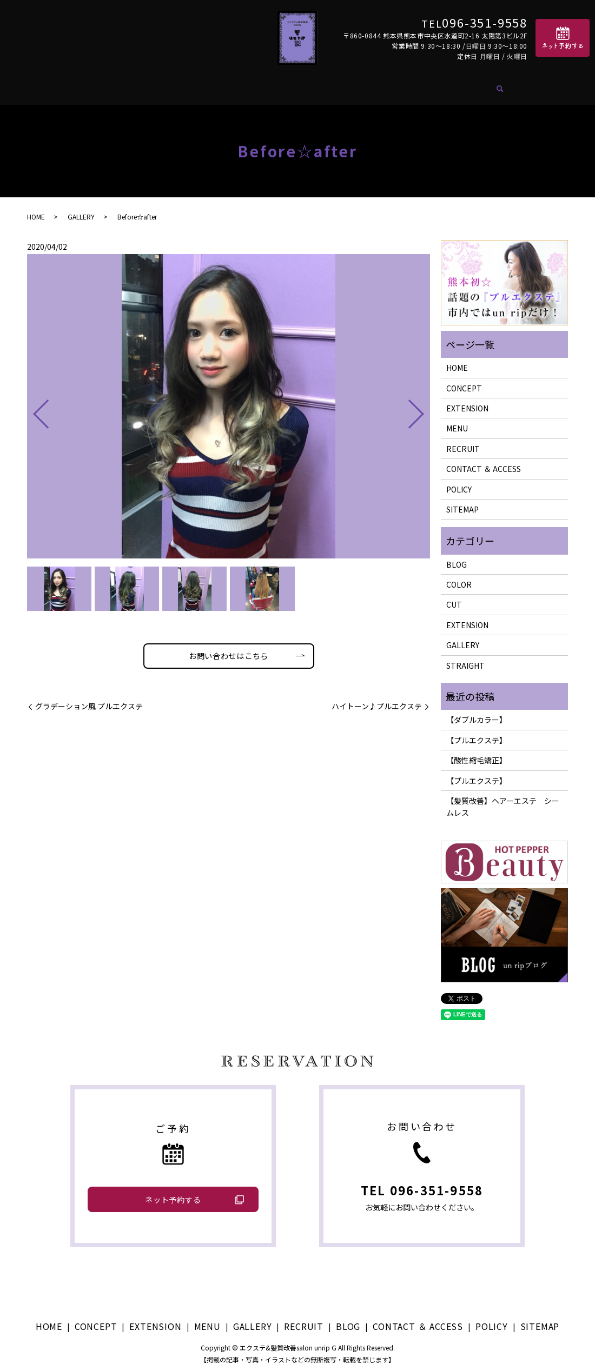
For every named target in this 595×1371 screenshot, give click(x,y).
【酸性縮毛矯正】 (476, 754)
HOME (84, 85)
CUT (454, 598)
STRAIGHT (465, 659)
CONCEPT (132, 85)
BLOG (388, 85)
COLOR (459, 578)
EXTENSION (193, 85)
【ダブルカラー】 (476, 713)
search (522, 86)
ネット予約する (173, 1193)
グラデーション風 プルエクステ (89, 703)
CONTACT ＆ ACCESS (459, 85)
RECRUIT (343, 85)
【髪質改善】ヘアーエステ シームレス (502, 800)
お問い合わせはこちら (228, 650)
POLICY (459, 482)
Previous (32, 403)
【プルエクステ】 (476, 733)
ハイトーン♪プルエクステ (377, 703)
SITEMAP (462, 502)
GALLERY (291, 85)
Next (425, 403)
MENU (246, 85)
